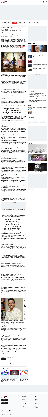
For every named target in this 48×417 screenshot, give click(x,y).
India (30, 121)
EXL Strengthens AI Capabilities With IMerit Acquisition (36, 98)
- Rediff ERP (24, 406)
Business (14, 22)
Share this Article (4, 36)
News (9, 22)
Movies (25, 22)
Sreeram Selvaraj (35, 123)
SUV (33, 121)
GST (2, 364)
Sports (30, 22)
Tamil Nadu (11, 364)
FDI (37, 121)
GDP (40, 121)
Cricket (20, 22)
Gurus (36, 406)
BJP (6, 364)
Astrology (36, 407)
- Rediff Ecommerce (25, 402)
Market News (3, 414)
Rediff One (23, 399)
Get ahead (36, 22)
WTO (16, 364)
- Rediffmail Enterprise (25, 400)
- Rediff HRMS (24, 403)
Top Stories (4, 22)
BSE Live (2, 411)
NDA (30, 123)
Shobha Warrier (3, 34)
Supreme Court (21, 364)
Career (10, 414)
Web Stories (30, 143)
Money (10, 413)
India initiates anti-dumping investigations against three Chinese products (37, 101)
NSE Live (2, 413)
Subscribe (3, 359)
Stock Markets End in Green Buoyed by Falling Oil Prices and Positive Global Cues (37, 96)
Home (1, 27)
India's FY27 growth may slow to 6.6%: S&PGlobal (37, 102)
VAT (44, 121)
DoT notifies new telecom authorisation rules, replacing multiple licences (36, 94)
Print (25, 357)
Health (10, 411)
